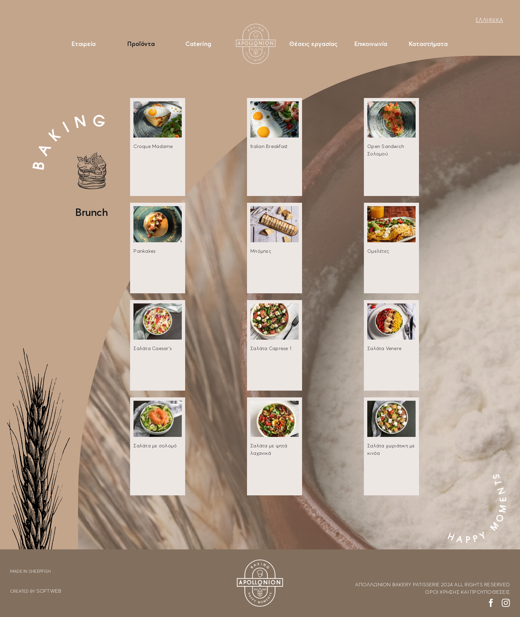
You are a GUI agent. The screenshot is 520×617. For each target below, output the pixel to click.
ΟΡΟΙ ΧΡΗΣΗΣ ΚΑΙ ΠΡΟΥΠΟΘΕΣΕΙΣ (467, 592)
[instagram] (506, 603)
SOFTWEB (48, 591)
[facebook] (491, 603)
